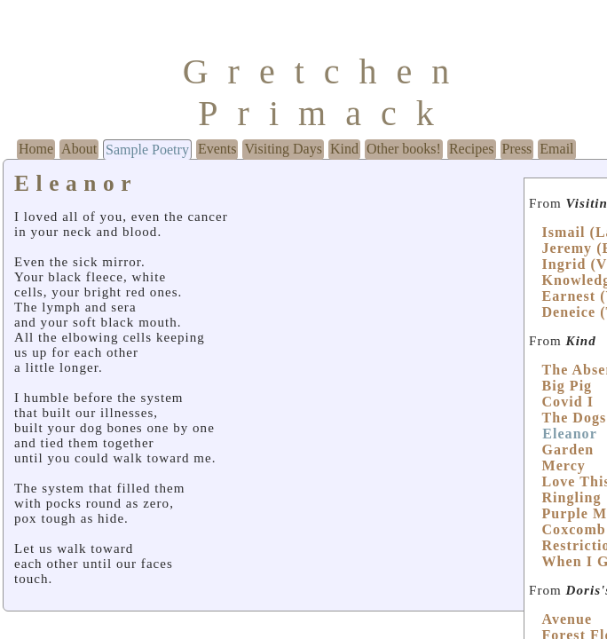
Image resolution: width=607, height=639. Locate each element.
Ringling (571, 497)
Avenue (566, 619)
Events (217, 148)
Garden (567, 449)
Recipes (471, 148)
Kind (344, 148)
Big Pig (566, 385)
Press (517, 148)
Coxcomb (573, 529)
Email (556, 148)
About (79, 148)
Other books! (404, 148)
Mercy (563, 465)
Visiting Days (282, 148)
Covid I (567, 401)
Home (36, 148)
